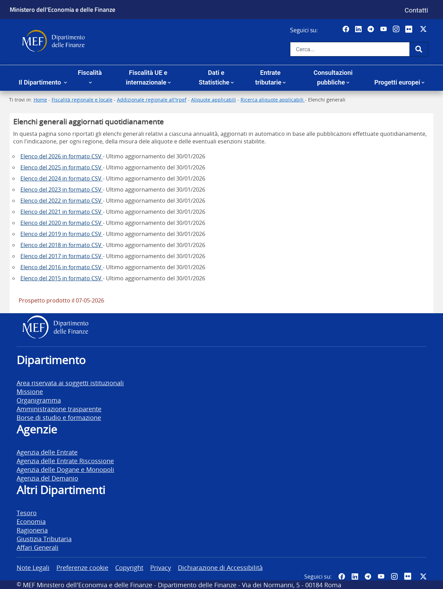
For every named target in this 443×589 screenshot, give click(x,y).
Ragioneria (32, 530)
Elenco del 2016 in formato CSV (61, 267)
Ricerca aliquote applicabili (273, 99)
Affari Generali (37, 547)
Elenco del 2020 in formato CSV (61, 223)
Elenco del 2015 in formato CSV (61, 278)
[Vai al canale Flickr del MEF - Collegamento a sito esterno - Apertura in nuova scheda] (410, 29)
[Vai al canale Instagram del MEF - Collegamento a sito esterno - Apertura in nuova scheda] (397, 29)
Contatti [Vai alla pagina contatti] (416, 10)
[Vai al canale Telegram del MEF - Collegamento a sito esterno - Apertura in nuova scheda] (372, 29)
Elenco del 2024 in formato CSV (61, 178)
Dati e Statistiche (214, 77)
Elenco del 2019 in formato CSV (61, 234)
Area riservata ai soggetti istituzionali (70, 382)
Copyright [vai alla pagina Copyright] (129, 567)
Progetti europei (397, 82)
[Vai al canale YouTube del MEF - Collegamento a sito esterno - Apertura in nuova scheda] (384, 29)
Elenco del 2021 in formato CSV (61, 212)
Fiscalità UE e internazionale (146, 77)
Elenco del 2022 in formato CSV (61, 200)
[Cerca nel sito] (350, 49)
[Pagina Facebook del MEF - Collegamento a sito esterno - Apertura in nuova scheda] (347, 29)
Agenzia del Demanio (47, 478)
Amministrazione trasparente (59, 408)
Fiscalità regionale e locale (82, 99)
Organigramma (39, 400)
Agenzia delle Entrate (47, 452)
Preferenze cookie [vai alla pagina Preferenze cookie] (82, 567)
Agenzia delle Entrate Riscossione (65, 460)
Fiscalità (90, 72)
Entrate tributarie (268, 77)
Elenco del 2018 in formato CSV (61, 245)
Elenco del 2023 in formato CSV (61, 189)
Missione (30, 391)
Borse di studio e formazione (59, 417)
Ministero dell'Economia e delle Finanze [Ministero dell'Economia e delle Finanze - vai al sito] (62, 9)
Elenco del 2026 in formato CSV (61, 156)
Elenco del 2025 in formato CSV (61, 167)
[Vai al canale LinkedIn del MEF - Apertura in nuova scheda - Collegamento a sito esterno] (359, 29)
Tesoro (27, 512)
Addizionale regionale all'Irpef (152, 99)
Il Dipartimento (41, 82)
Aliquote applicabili (213, 99)
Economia (31, 521)
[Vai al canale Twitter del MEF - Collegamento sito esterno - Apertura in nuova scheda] (424, 29)
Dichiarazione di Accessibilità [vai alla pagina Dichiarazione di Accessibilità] (220, 567)
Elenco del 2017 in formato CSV (61, 256)
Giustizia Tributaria (44, 538)
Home (40, 99)
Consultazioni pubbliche (333, 77)
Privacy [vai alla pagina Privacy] (160, 567)
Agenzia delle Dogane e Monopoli (65, 469)
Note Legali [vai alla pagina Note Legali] (33, 567)
